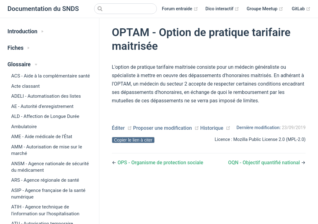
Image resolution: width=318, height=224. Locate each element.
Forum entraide (180, 9)
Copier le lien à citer (133, 140)
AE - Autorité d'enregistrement (42, 106)
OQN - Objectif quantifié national (264, 163)
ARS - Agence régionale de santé (45, 180)
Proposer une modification (162, 128)
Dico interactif (222, 9)
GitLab (301, 9)
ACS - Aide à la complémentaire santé (50, 76)
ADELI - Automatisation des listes (46, 96)
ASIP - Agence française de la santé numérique (48, 194)
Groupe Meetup (265, 9)
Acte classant (25, 86)
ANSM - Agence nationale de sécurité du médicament (50, 167)
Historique (211, 128)
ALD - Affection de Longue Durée (45, 116)
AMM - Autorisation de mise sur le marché (46, 150)
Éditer (118, 128)
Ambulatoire (24, 126)
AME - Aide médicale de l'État (41, 136)
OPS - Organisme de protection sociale (160, 163)
